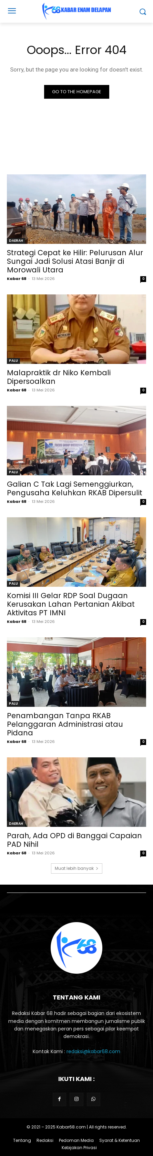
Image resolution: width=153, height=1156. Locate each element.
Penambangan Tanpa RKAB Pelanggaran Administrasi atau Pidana (65, 724)
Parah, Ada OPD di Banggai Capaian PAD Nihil (74, 840)
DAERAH (16, 240)
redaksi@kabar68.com (93, 1051)
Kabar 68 (17, 278)
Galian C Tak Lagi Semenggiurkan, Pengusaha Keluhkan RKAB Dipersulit (74, 488)
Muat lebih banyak (77, 868)
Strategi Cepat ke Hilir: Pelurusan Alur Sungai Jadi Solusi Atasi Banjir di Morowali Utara (75, 261)
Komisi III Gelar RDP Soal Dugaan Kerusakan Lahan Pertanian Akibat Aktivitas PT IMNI (71, 604)
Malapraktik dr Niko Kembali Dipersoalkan (59, 377)
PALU (13, 360)
